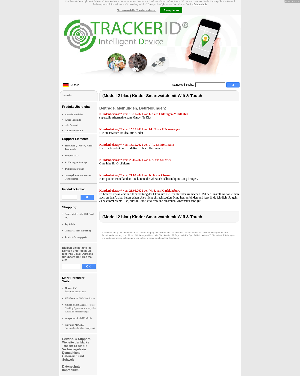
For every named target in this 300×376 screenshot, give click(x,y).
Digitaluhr (70, 224)
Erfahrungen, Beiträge (76, 162)
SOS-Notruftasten (80, 298)
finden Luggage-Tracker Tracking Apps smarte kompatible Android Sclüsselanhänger (80, 308)
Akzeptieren (171, 10)
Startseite (177, 84)
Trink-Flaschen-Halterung (78, 230)
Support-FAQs (72, 155)
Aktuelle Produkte (74, 114)
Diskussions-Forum (74, 169)
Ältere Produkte (73, 120)
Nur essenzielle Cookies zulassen (136, 10)
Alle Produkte (72, 125)
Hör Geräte (78, 318)
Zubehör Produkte (74, 130)
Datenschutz (200, 4)
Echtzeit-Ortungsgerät (76, 237)
